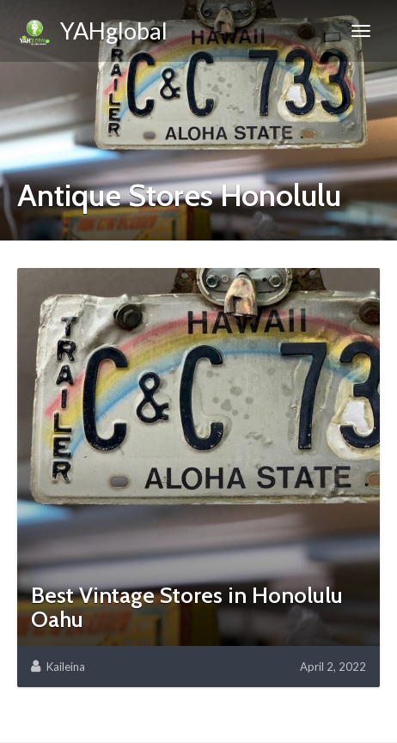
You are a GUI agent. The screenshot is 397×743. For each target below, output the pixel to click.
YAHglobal (92, 33)
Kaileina (65, 666)
